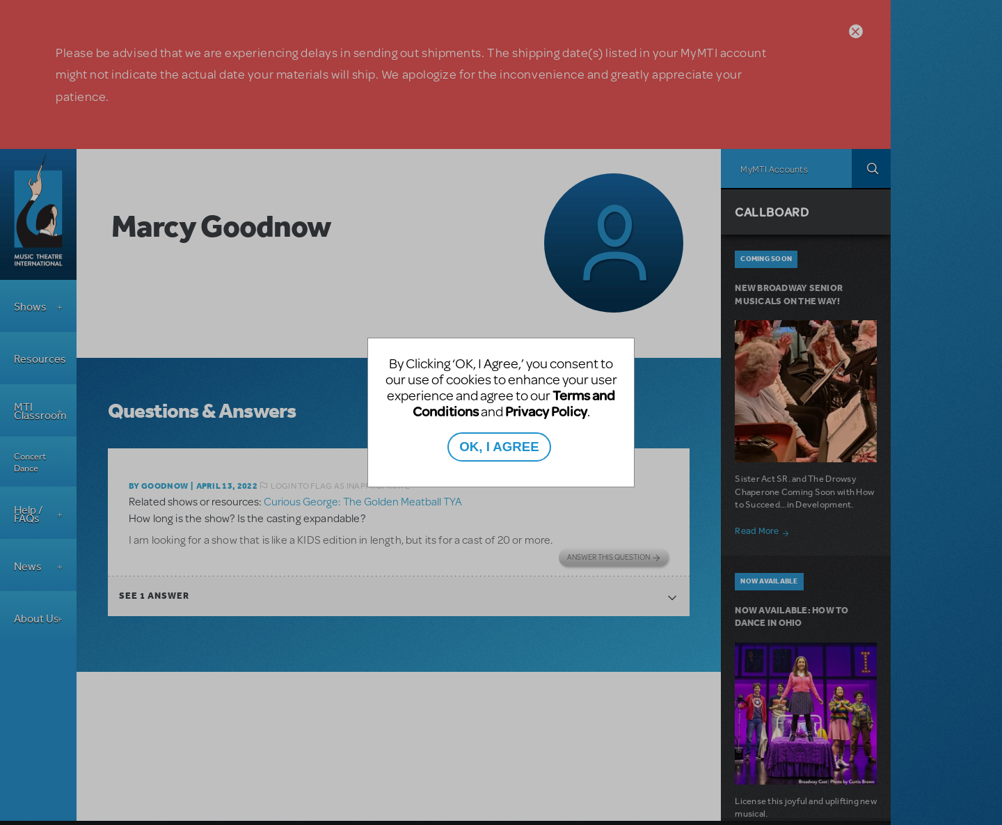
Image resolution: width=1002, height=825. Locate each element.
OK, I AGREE (499, 446)
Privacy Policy (546, 411)
